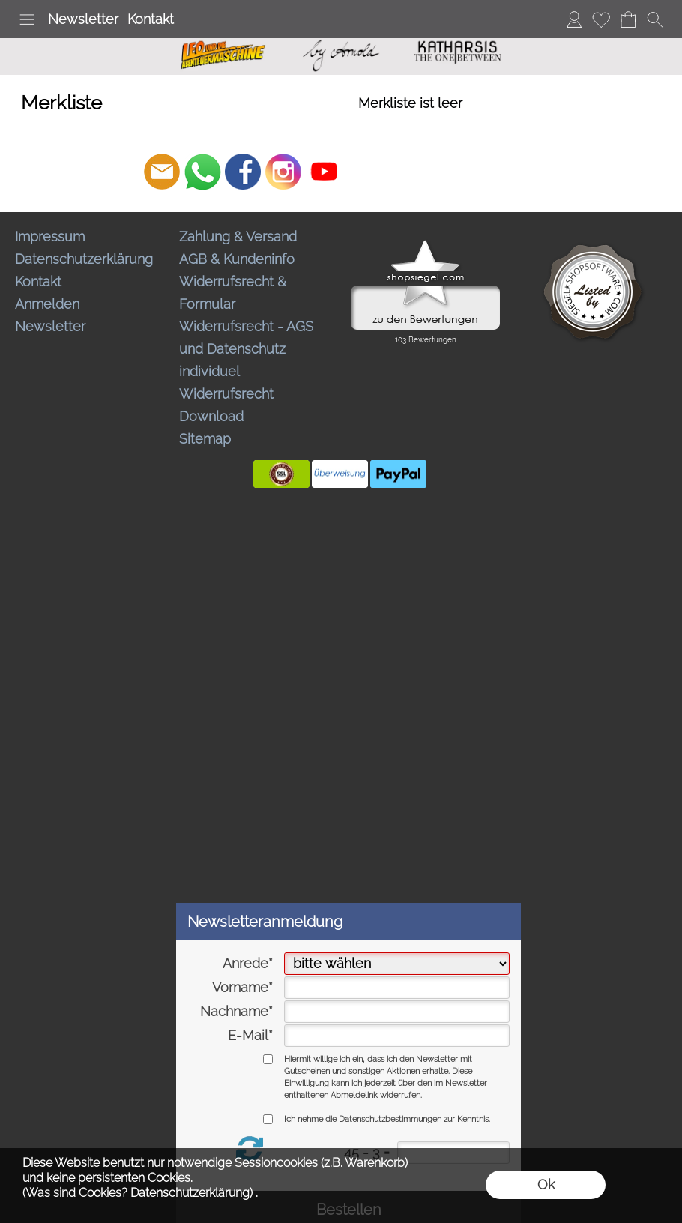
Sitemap (205, 439)
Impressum (50, 236)
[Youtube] (323, 171)
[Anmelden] (574, 19)
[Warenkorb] (628, 19)
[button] (27, 19)
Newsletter (83, 19)
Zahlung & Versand (238, 236)
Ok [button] (546, 1184)
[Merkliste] (601, 19)
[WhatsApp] (202, 171)
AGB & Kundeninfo (237, 259)
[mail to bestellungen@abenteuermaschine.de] (162, 171)
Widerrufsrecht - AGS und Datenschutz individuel (246, 348)
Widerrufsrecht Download (226, 405)
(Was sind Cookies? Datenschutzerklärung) (137, 1193)
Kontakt (150, 19)
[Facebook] (243, 171)
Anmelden (47, 304)
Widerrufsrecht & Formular (232, 293)
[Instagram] (283, 171)
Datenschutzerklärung (84, 259)
